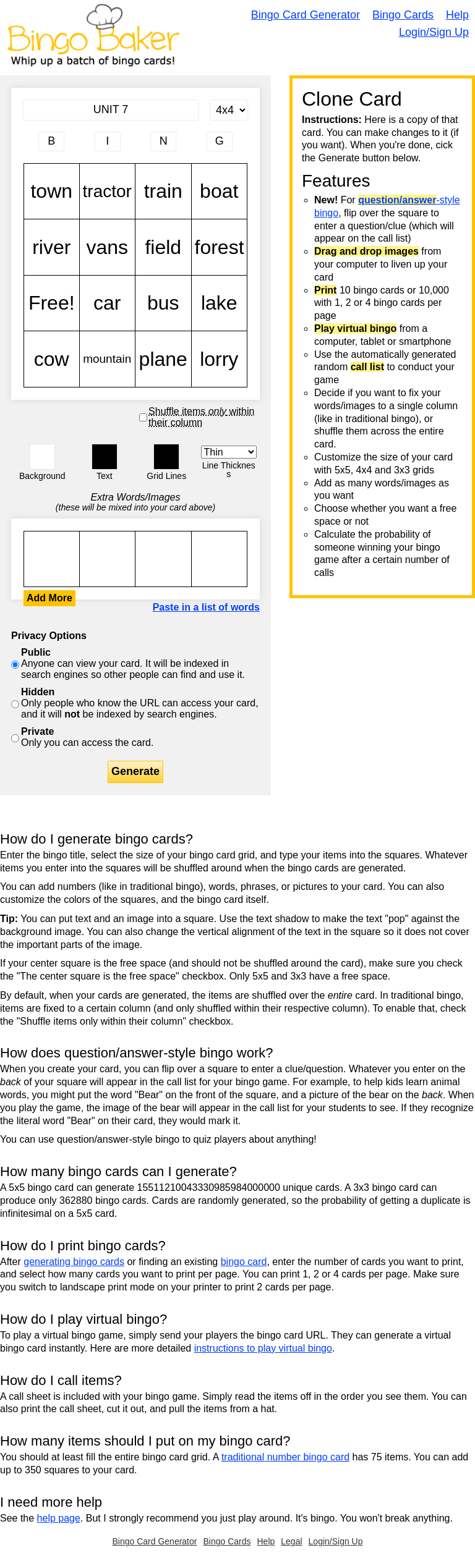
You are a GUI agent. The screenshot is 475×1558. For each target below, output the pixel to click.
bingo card (244, 1261)
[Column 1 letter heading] (51, 141)
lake (219, 303)
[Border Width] (229, 452)
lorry (219, 359)
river (51, 247)
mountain (107, 359)
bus (163, 303)
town (51, 191)
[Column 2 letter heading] (107, 141)
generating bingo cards (74, 1261)
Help (457, 15)
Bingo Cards (403, 15)
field (163, 247)
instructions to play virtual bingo (263, 1348)
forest (219, 247)
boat (219, 191)
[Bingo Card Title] (111, 110)
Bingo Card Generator (305, 15)
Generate (135, 771)
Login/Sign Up (434, 32)
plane (163, 359)
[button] (42, 456)
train (163, 191)
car (107, 303)
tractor (107, 191)
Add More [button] (49, 598)
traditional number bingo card (285, 1457)
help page (58, 1518)
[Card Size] (228, 110)
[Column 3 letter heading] (163, 141)
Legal (291, 1541)
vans (107, 247)
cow (51, 359)
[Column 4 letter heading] (219, 141)
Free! (51, 303)
